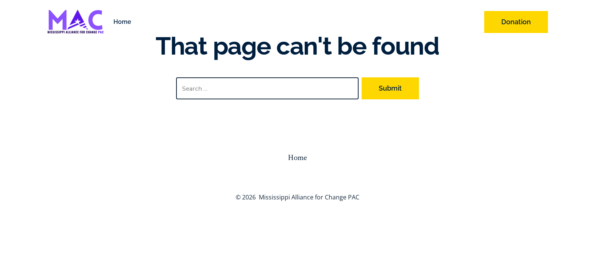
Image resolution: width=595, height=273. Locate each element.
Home (122, 21)
